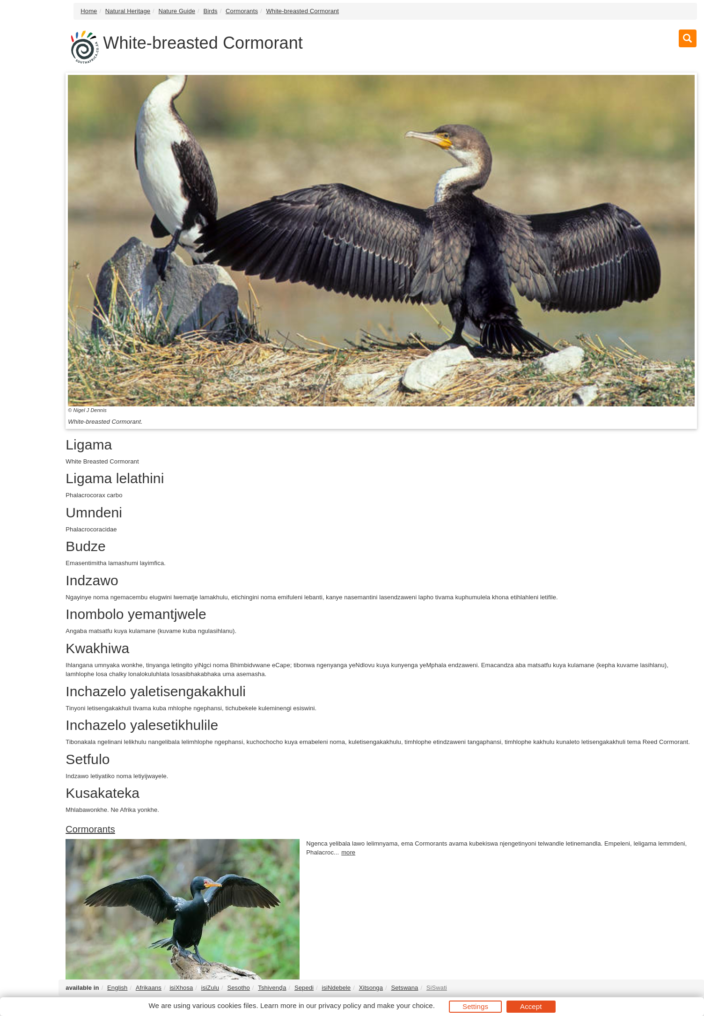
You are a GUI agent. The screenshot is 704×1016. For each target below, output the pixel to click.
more (348, 852)
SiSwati (436, 987)
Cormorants (242, 11)
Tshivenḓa (272, 987)
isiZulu (210, 987)
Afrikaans (148, 987)
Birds (211, 11)
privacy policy (339, 1005)
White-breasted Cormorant (302, 11)
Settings (475, 1006)
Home (89, 11)
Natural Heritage (127, 11)
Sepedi (304, 987)
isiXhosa (181, 987)
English (117, 987)
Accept (531, 1006)
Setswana (404, 987)
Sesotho (238, 987)
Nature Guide (177, 11)
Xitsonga (371, 987)
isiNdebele (336, 987)
